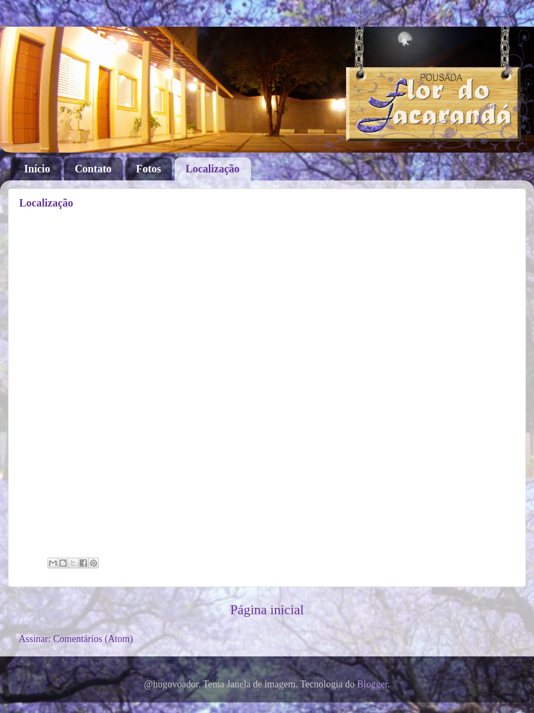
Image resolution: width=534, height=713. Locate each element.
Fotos (148, 169)
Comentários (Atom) (93, 638)
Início (37, 169)
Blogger (372, 684)
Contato (93, 169)
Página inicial (267, 610)
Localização (212, 169)
